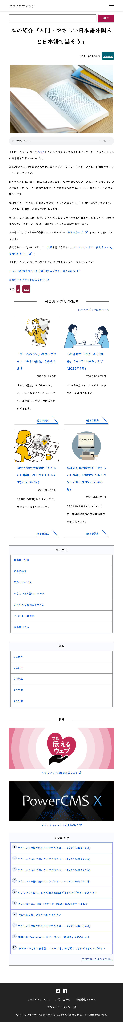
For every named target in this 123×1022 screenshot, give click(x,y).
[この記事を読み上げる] (61, 141)
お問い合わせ (62, 999)
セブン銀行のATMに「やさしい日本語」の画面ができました (53, 904)
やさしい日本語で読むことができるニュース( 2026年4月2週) (54, 848)
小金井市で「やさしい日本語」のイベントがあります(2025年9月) (85, 361)
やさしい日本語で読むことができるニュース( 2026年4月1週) (54, 881)
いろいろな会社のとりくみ (29, 605)
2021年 (18, 701)
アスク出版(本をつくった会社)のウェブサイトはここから (45, 271)
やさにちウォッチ (22, 6)
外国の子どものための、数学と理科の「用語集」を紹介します (54, 937)
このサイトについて (38, 999)
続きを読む (43, 420)
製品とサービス (23, 582)
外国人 (41, 152)
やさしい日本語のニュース (29, 593)
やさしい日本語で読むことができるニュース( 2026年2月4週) (54, 859)
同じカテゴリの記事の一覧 (93, 309)
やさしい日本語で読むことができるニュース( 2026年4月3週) (54, 870)
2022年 (18, 690)
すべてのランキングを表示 (97, 959)
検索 (106, 18)
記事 (49, 247)
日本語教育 (108, 56)
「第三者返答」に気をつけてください (39, 915)
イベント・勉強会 (24, 616)
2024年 (18, 668)
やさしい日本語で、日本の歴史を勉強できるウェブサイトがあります (57, 892)
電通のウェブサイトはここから (30, 279)
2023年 (18, 679)
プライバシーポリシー (61, 1007)
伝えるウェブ (79, 232)
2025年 (18, 656)
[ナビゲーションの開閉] (111, 5)
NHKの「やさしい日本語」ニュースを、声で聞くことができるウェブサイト (61, 948)
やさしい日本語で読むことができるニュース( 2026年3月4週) (54, 926)
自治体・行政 (21, 560)
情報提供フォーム (86, 999)
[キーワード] (52, 18)
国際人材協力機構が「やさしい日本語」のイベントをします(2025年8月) (36, 475)
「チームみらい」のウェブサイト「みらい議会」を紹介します (36, 361)
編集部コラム (21, 627)
